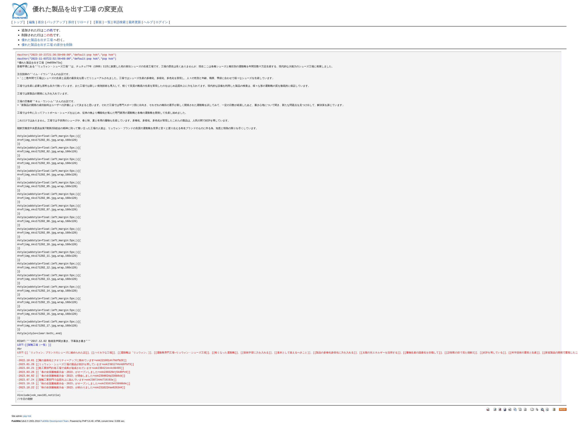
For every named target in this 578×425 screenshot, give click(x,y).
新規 (98, 22)
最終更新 (134, 22)
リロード (83, 22)
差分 (41, 22)
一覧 (107, 22)
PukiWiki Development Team (55, 421)
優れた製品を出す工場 (37, 40)
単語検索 (119, 22)
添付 (71, 22)
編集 (32, 22)
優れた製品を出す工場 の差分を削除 (47, 44)
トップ (18, 22)
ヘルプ (148, 22)
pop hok (27, 416)
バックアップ (56, 22)
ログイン (161, 22)
